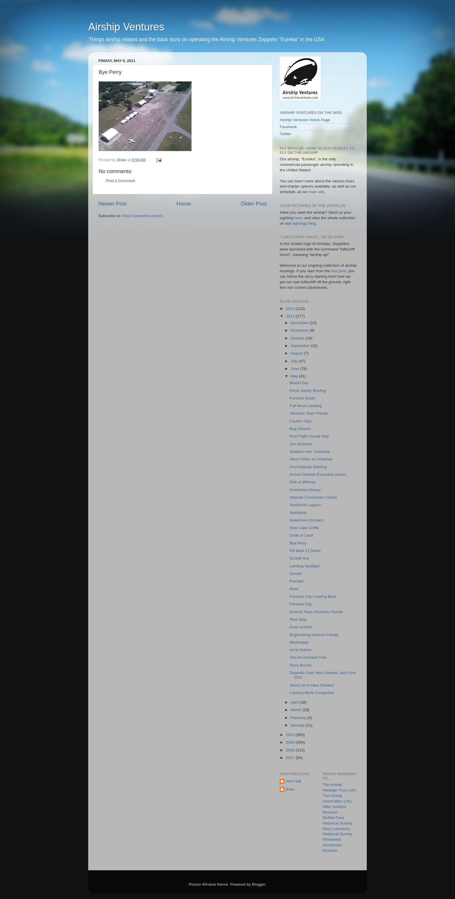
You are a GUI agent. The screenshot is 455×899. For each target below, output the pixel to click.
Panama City (301, 604)
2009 (291, 742)
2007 (291, 757)
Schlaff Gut (299, 558)
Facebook (288, 127)
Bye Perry (298, 543)
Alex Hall (293, 781)
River (294, 589)
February (298, 717)
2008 (291, 750)
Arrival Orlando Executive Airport (318, 474)
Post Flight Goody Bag (309, 436)
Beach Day (299, 383)
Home (183, 204)
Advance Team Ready (309, 413)
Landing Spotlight (305, 566)
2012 (291, 308)
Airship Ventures (126, 27)
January (298, 725)
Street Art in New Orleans (312, 685)
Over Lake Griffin (304, 528)
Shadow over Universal (310, 451)
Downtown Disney (305, 490)
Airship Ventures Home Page (305, 120)
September (300, 346)
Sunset (296, 573)
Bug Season (300, 428)
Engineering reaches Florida (314, 635)
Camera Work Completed (312, 693)
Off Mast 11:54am (305, 551)
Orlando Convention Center (313, 497)
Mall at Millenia (302, 482)
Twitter (285, 134)
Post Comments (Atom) (142, 216)
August (297, 353)
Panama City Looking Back (313, 596)
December (300, 323)
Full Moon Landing (306, 406)
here (298, 218)
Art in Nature (301, 650)
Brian (290, 789)
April (294, 702)
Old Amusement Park (308, 657)
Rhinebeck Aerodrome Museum (332, 845)
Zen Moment (301, 444)
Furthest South (302, 398)
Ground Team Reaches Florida (316, 612)
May (294, 376)
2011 (291, 316)
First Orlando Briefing (308, 467)
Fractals (297, 581)
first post (338, 271)
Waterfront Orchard (306, 520)
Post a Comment (120, 181)
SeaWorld (298, 513)
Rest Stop (298, 619)
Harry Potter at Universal (311, 459)
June (295, 368)
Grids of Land (301, 535)
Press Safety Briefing (308, 390)
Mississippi (299, 642)
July (294, 361)
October (298, 338)
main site (316, 192)
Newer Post (112, 204)
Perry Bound (300, 665)
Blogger (258, 884)
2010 (291, 735)
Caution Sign (301, 421)
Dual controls (301, 627)
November (300, 330)
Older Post (254, 204)
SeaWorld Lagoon (305, 505)
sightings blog (304, 223)
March (296, 710)
